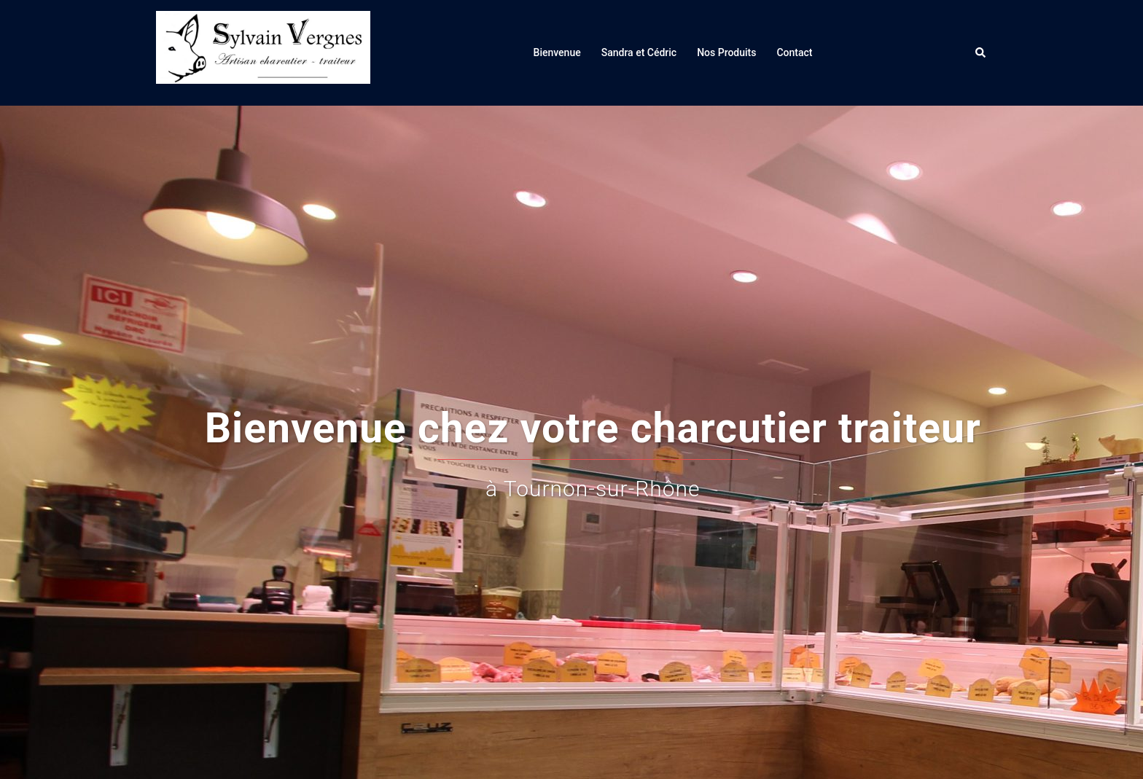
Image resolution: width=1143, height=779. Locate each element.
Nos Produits (726, 52)
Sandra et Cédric (638, 52)
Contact (794, 52)
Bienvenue (557, 52)
